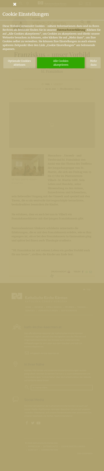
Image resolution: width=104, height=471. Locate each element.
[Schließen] (52, 4)
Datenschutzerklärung (71, 29)
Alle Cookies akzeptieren (60, 62)
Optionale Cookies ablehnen (19, 62)
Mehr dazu (93, 62)
